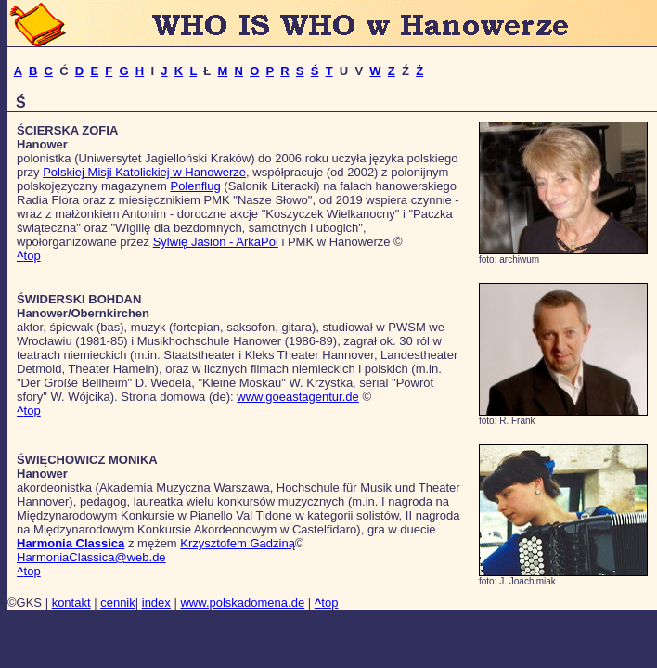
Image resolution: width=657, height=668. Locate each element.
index (156, 603)
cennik (117, 603)
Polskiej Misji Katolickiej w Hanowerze (144, 172)
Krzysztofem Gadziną (237, 543)
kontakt (71, 603)
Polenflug (195, 186)
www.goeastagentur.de (298, 397)
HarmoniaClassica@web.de (91, 557)
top (29, 256)
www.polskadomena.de (242, 603)
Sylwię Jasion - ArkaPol (215, 242)
